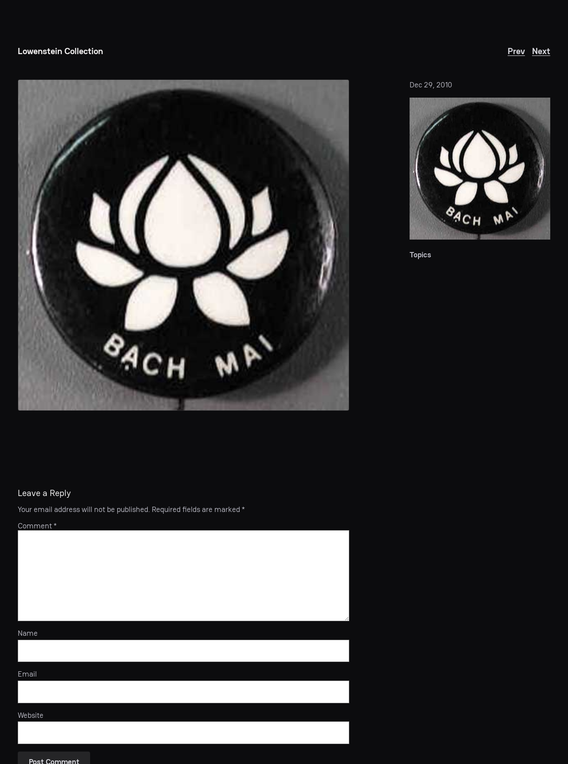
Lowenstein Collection (60, 51)
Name (28, 633)
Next (541, 51)
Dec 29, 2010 (431, 85)
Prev (516, 51)
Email (27, 673)
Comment (37, 526)
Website (30, 715)
